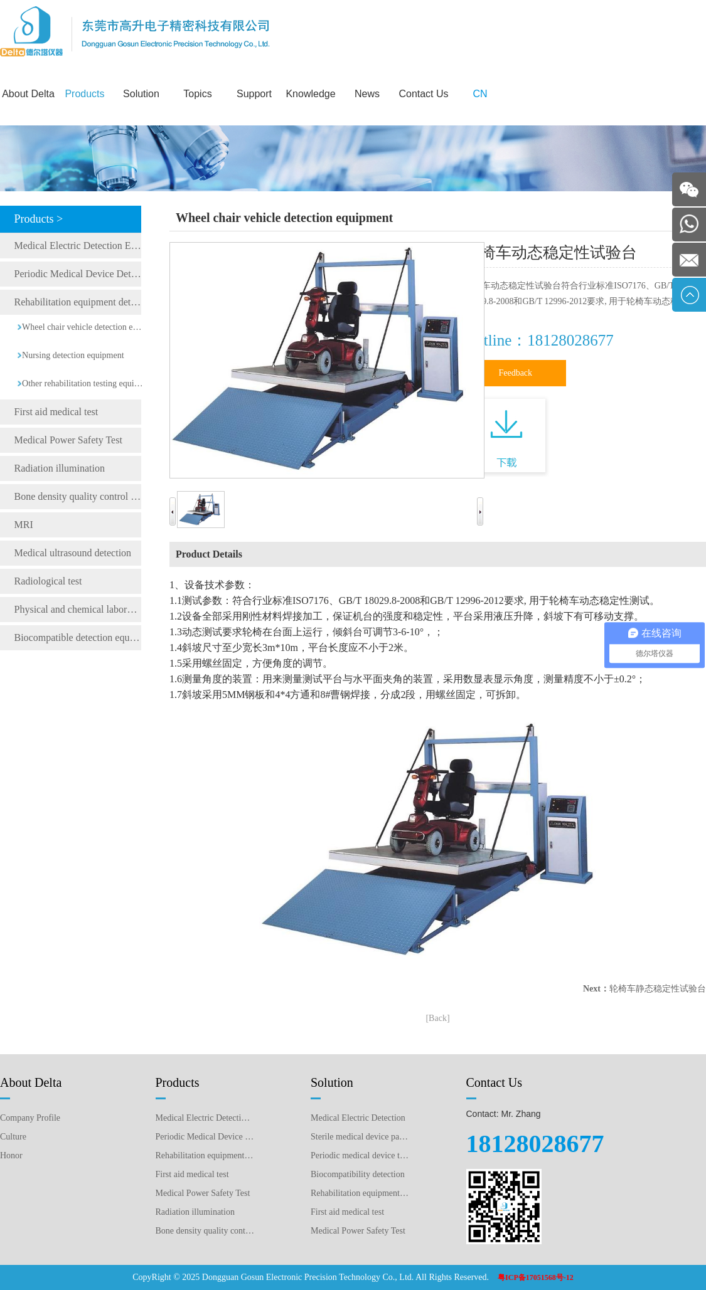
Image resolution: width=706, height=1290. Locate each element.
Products (84, 93)
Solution (141, 93)
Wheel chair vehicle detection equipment (83, 327)
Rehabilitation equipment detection (360, 1193)
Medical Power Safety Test (68, 440)
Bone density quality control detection (78, 496)
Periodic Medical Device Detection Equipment (78, 273)
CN (480, 93)
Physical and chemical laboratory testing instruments (78, 609)
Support (254, 93)
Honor (11, 1155)
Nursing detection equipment (73, 355)
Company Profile (30, 1118)
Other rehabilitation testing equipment (83, 383)
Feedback (515, 373)
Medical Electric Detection (358, 1118)
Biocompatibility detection (358, 1174)
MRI (23, 524)
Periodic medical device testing (360, 1155)
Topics (197, 93)
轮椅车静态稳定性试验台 (657, 988)
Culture (13, 1136)
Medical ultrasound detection (73, 552)
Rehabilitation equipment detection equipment (78, 302)
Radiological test (48, 581)
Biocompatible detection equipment (78, 637)
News (367, 93)
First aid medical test (56, 411)
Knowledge (310, 93)
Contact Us (423, 93)
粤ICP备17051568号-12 (536, 1277)
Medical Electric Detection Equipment (78, 245)
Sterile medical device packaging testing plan (360, 1136)
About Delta (28, 93)
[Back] (437, 1018)
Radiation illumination (59, 468)
